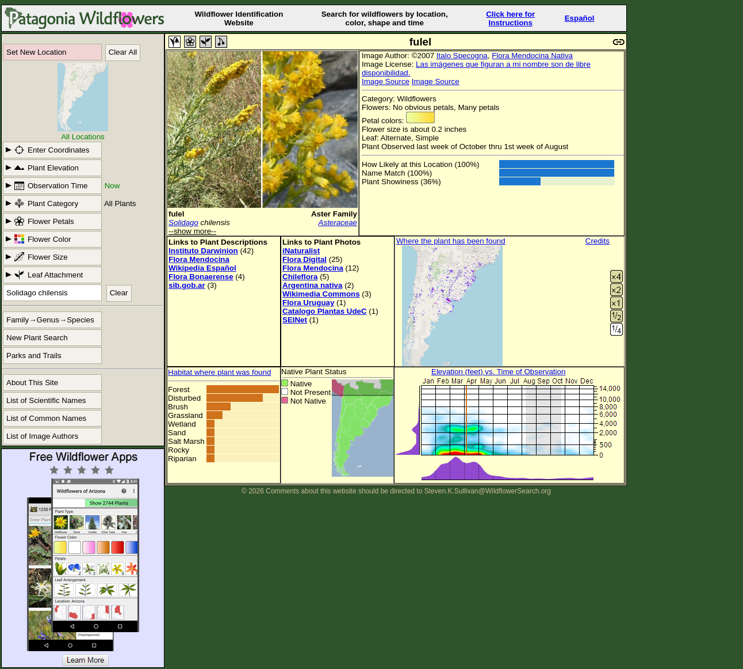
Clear (119, 292)
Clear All (123, 52)
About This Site (32, 382)
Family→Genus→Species (50, 320)
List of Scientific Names (46, 400)
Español (580, 18)
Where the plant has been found (450, 241)
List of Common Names (46, 418)
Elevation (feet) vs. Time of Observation (498, 371)
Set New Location (36, 52)
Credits (597, 241)
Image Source (385, 81)
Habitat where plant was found (219, 372)
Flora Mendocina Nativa (532, 55)
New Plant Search (37, 337)
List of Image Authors (42, 436)
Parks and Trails (34, 355)
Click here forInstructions (510, 18)
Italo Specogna (462, 55)
